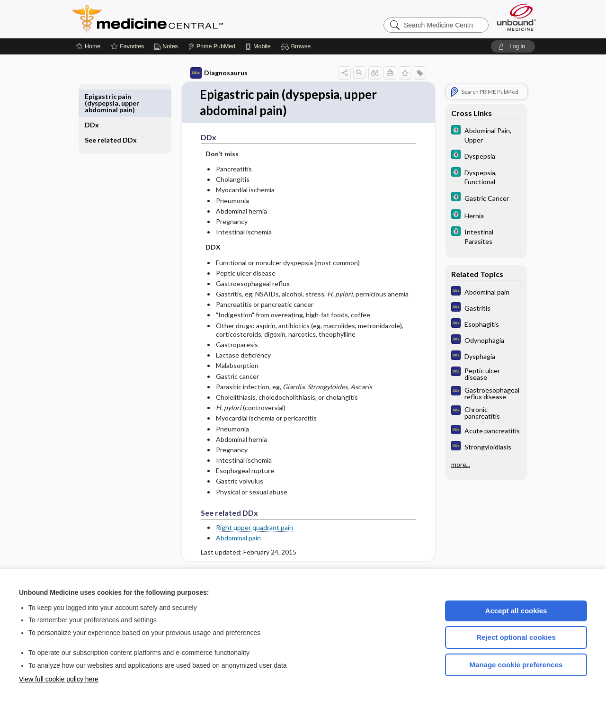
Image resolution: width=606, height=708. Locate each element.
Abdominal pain (227, 538)
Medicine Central (189, 19)
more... (449, 463)
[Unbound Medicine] (516, 17)
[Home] (88, 46)
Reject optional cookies (516, 637)
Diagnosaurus (208, 73)
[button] (297, 46)
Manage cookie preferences (516, 665)
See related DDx (114, 115)
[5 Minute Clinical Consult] (475, 134)
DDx (103, 96)
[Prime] (211, 46)
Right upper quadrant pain (243, 527)
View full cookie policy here (58, 679)
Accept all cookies (516, 611)
